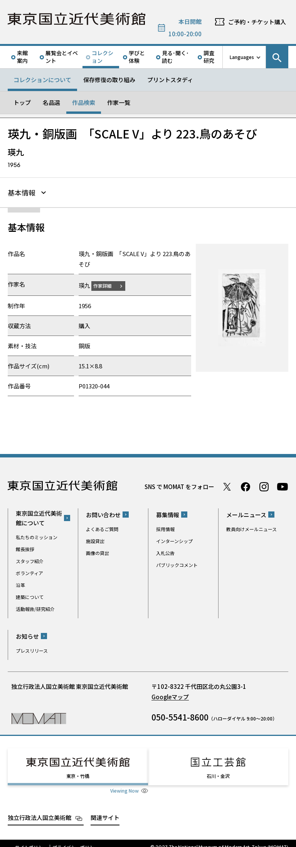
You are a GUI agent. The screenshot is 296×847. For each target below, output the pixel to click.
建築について (30, 595)
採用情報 (165, 528)
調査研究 (209, 56)
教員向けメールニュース (251, 528)
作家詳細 (107, 284)
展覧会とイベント (61, 56)
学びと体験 (137, 56)
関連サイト (105, 809)
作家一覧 (118, 102)
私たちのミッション (36, 536)
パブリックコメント (177, 563)
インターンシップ (174, 540)
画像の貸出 (97, 551)
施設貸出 (95, 540)
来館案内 (22, 56)
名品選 (51, 102)
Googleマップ (170, 696)
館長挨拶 (25, 548)
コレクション (102, 56)
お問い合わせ (103, 514)
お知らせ (27, 635)
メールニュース (246, 514)
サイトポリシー (31, 839)
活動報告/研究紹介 (35, 607)
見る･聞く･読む (175, 56)
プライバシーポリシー (75, 839)
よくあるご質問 (102, 528)
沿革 (20, 583)
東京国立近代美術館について (39, 517)
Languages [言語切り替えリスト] (242, 57)
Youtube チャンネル (282, 485)
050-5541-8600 (180, 716)
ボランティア (29, 572)
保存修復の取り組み (109, 80)
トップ (22, 102)
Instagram (264, 485)
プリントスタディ (170, 80)
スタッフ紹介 (30, 560)
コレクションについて (42, 80)
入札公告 (165, 551)
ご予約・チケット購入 (257, 22)
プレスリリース (32, 649)
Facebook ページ (245, 485)
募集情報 (167, 514)
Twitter (227, 485)
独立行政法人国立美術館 (39, 809)
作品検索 (83, 102)
